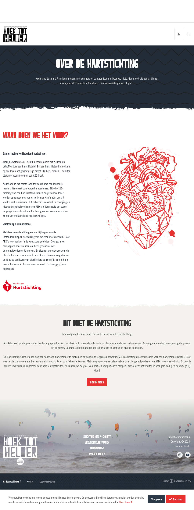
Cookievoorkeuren (47, 481)
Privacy (30, 481)
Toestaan (175, 499)
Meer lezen (126, 502)
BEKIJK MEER (97, 382)
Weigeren (156, 499)
